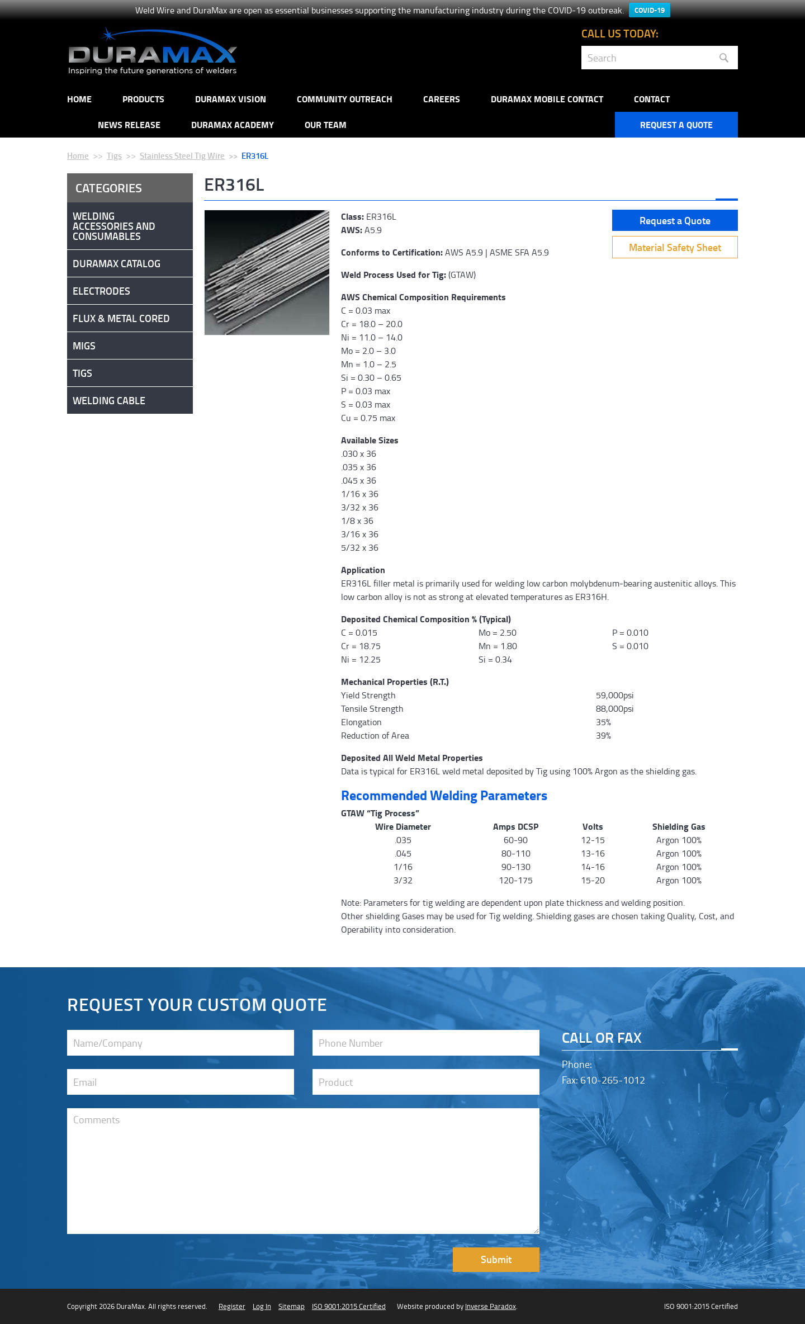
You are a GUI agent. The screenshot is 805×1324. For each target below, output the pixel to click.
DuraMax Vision (230, 98)
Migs (84, 345)
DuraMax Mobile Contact (547, 98)
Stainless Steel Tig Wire (182, 155)
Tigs (114, 155)
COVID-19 (649, 10)
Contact (652, 98)
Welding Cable (109, 400)
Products (143, 98)
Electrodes (101, 290)
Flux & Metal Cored (121, 318)
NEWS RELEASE (129, 124)
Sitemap (291, 1306)
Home (79, 98)
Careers (441, 98)
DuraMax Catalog (116, 263)
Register (232, 1306)
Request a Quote (676, 124)
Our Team (326, 124)
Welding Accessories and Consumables (114, 226)
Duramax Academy (232, 124)
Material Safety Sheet (675, 247)
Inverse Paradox (490, 1306)
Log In (262, 1306)
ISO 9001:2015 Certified (349, 1306)
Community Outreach (344, 98)
